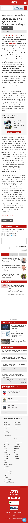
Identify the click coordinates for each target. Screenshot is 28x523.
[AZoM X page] (15, 498)
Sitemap (6, 477)
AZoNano (6, 422)
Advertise (6, 470)
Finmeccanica (5, 47)
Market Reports (18, 442)
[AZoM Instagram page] (19, 498)
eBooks (5, 448)
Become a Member (8, 464)
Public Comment (22, 246)
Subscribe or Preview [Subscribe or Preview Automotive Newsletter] (13, 407)
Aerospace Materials (20, 15)
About (5, 460)
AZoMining (6, 432)
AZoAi (15, 426)
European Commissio (10, 35)
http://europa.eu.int (7, 215)
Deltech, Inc (7, 354)
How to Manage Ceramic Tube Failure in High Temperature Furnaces (14, 351)
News (8, 14)
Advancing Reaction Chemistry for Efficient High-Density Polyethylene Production (13, 375)
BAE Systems (12, 43)
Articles (5, 440)
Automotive (11, 405)
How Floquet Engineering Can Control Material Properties (19, 326)
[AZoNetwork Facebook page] (12, 498)
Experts (16, 454)
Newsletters (7, 466)
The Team (16, 458)
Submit (24, 250)
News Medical (17, 428)
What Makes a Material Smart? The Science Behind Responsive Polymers (18, 334)
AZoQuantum (17, 424)
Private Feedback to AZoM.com (18, 248)
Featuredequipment (14, 254)
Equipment (6, 444)
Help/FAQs (16, 456)
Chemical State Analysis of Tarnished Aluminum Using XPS (13, 364)
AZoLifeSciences (18, 430)
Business (13, 14)
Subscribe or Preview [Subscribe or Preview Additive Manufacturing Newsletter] (13, 392)
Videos (5, 450)
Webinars (16, 439)
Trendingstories (23, 254)
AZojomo (16, 450)
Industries (16, 448)
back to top (23, 486)
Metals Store (7, 454)
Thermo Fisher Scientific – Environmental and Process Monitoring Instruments (14, 380)
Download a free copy (14, 132)
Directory (6, 442)
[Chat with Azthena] (24, 520)
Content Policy (7, 479)
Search (5, 462)
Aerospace (10, 398)
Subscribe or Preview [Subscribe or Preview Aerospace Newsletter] (13, 400)
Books (5, 446)
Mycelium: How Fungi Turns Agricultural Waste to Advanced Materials (18, 341)
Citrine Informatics (8, 361)
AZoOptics (6, 428)
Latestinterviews (5, 254)
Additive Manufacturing (14, 391)
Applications (17, 446)
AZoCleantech (7, 426)
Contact (5, 468)
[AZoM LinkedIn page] (9, 498)
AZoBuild (6, 430)
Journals (6, 456)
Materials (16, 444)
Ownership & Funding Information (9, 481)
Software (6, 458)
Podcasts (16, 452)
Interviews (16, 440)
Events (5, 452)
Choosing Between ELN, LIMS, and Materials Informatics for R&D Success (14, 357)
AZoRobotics (7, 424)
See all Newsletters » (7, 412)
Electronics (11, 15)
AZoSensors (17, 422)
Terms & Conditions (8, 472)
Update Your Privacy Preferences (14, 518)
